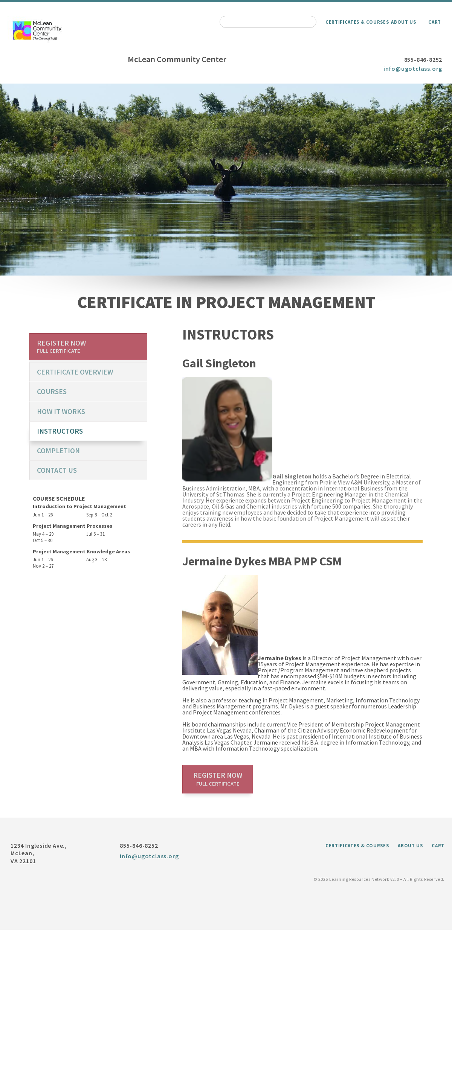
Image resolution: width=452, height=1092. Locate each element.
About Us (403, 22)
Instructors (60, 431)
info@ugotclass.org (412, 68)
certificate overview (75, 371)
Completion (58, 450)
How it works (61, 411)
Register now (217, 779)
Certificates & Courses (357, 22)
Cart (434, 22)
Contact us (57, 470)
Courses (52, 391)
